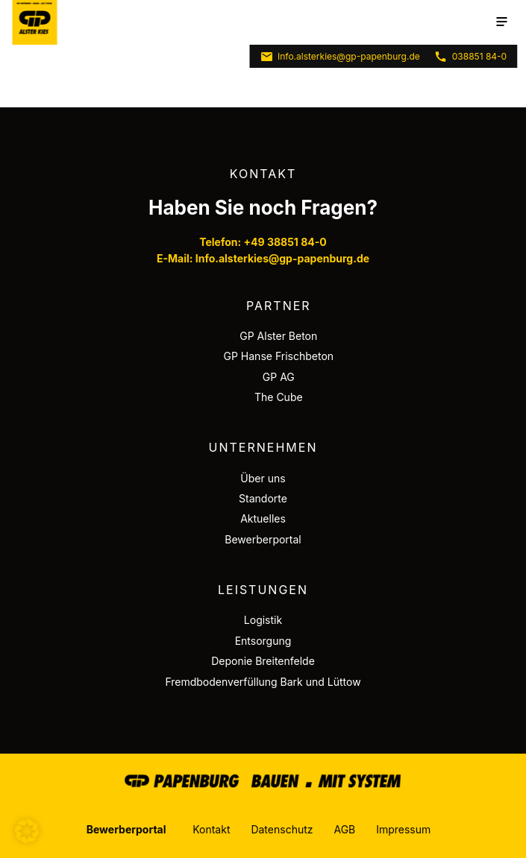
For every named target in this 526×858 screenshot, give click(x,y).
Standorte (263, 498)
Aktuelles (263, 518)
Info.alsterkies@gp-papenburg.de (340, 56)
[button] (27, 831)
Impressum (403, 829)
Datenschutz (282, 829)
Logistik (263, 619)
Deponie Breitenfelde (263, 660)
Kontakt (211, 829)
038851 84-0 (470, 56)
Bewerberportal (263, 539)
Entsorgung (263, 640)
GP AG (279, 376)
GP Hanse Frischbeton (279, 356)
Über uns (262, 478)
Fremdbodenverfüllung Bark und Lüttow (262, 681)
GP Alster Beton (278, 335)
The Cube (278, 397)
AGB (344, 829)
